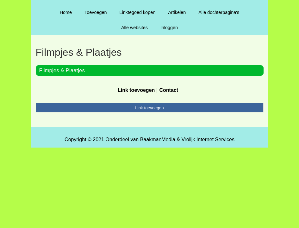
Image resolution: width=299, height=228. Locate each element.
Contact (168, 90)
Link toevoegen (136, 90)
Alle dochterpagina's (218, 12)
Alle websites (134, 27)
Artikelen (177, 12)
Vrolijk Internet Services (207, 139)
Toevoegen (95, 12)
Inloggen (169, 27)
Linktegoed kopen (138, 12)
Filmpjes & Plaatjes (62, 70)
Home (66, 12)
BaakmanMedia (157, 139)
